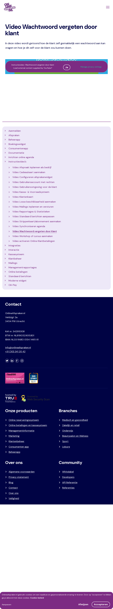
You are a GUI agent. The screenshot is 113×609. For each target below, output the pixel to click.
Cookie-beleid (37, 598)
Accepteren (101, 604)
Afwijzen (83, 604)
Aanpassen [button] (6, 604)
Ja (66, 67)
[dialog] (56, 600)
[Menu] (107, 7)
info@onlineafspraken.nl (18, 347)
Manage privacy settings (91, 67)
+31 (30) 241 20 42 (15, 351)
